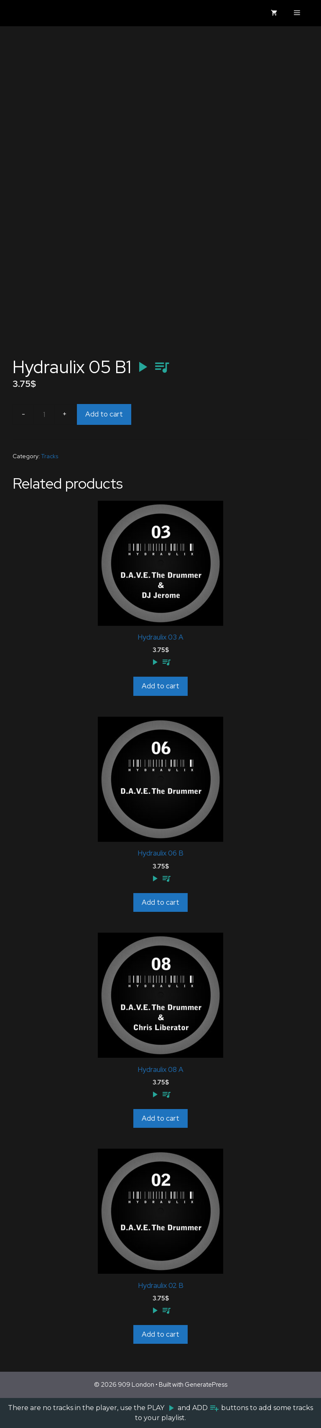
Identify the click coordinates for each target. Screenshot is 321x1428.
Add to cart (104, 414)
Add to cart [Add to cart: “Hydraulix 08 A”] (160, 1118)
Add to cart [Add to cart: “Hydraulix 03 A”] (160, 685)
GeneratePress (206, 1384)
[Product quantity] (43, 414)
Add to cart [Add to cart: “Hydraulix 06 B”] (160, 902)
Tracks (50, 456)
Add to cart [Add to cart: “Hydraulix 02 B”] (160, 1334)
